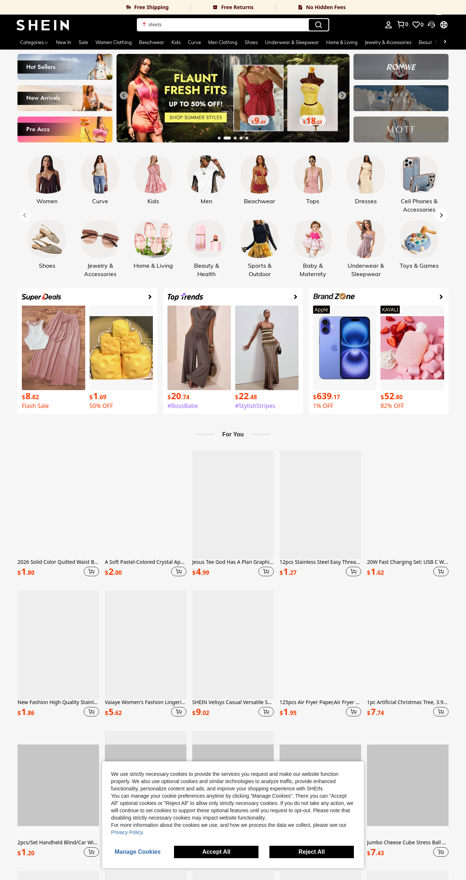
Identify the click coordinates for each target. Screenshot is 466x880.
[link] (95, 7)
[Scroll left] (436, 42)
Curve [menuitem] (194, 42)
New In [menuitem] (63, 42)
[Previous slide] (124, 95)
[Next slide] (342, 95)
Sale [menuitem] (83, 42)
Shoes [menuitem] (251, 42)
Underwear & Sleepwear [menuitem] (292, 42)
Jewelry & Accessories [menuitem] (388, 42)
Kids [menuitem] (176, 42)
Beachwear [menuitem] (151, 42)
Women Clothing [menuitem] (113, 42)
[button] (233, 25)
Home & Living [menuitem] (342, 42)
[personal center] (388, 24)
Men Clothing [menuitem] (222, 42)
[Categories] (34, 42)
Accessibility (68, 864)
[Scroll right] (444, 42)
